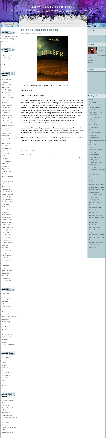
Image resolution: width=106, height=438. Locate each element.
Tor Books (5, 339)
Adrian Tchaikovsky (7, 255)
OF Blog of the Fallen (95, 160)
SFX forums (5, 422)
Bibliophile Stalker (94, 107)
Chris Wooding (6, 278)
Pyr (3, 324)
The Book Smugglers (95, 207)
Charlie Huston (6, 156)
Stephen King (5, 169)
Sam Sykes (5, 253)
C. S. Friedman (6, 138)
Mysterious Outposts (95, 157)
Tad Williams (5, 273)
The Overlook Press (7, 337)
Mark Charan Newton (8, 202)
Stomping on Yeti (94, 200)
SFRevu (4, 380)
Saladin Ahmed (6, 87)
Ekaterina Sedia (6, 235)
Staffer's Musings (94, 197)
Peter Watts (5, 263)
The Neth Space (93, 222)
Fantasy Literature (94, 130)
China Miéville (6, 189)
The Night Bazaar (94, 225)
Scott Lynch (5, 179)
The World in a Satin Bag (96, 242)
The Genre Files (93, 212)
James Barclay (6, 95)
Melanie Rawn (6, 217)
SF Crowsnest (6, 375)
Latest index (92, 37)
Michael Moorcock (7, 194)
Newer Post (24, 158)
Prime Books (5, 319)
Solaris (4, 329)
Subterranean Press (7, 332)
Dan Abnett (5, 82)
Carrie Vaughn (6, 260)
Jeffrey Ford (5, 135)
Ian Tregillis (5, 258)
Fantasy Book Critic (95, 125)
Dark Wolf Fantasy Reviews (97, 110)
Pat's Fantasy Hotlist (53, 7)
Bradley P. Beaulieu (7, 97)
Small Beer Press (6, 327)
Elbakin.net (5, 425)
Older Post (81, 158)
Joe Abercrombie (6, 79)
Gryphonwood (6, 383)
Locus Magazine (6, 357)
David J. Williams (7, 270)
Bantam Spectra (6, 299)
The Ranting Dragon (95, 227)
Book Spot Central (7, 415)
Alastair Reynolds (7, 219)
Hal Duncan (5, 120)
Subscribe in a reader (6, 65)
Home (53, 158)
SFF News (5, 368)
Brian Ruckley (6, 224)
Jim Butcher (5, 107)
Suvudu (4, 385)
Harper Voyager (6, 306)
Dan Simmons (6, 240)
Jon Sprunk (5, 247)
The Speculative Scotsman (96, 234)
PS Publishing (6, 322)
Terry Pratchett (6, 214)
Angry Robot (5, 293)
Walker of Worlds (94, 245)
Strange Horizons (7, 378)
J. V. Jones (5, 158)
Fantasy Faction (93, 127)
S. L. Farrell (5, 130)
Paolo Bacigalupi (6, 90)
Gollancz (4, 304)
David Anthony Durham (9, 123)
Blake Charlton (6, 112)
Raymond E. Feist (7, 133)
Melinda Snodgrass (7, 242)
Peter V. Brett (5, 100)
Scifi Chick (92, 179)
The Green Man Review (96, 215)
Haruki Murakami (7, 199)
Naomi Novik (5, 204)
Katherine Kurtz (6, 171)
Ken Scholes (5, 232)
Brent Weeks (5, 265)
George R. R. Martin (8, 181)
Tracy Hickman (6, 148)
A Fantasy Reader (94, 102)
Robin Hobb (5, 151)
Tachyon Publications (8, 334)
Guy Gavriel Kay (7, 161)
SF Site (4, 365)
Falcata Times (93, 122)
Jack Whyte (5, 275)
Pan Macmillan (6, 314)
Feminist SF (92, 135)
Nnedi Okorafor (6, 207)
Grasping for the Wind (95, 149)
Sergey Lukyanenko (7, 176)
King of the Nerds (94, 154)
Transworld (5, 342)
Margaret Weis (6, 268)
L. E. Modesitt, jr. (7, 191)
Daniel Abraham (6, 84)
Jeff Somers (5, 245)
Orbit (3, 311)
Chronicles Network (7, 373)
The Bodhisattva (94, 205)
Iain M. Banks (6, 92)
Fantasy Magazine (94, 132)
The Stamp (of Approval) (96, 237)
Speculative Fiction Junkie (96, 187)
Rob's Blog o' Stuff (94, 174)
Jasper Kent (5, 163)
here (67, 85)
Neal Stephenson (6, 250)
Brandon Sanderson (7, 227)
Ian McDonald (6, 186)
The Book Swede (94, 210)
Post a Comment (26, 155)
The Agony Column (95, 202)
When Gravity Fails (95, 247)
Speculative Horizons (95, 192)
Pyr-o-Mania (92, 167)
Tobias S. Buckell (7, 105)
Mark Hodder (5, 153)
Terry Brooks (5, 102)
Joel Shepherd (6, 237)
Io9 (2, 370)
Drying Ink (92, 120)
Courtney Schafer (7, 230)
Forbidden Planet (94, 137)
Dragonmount (6, 412)
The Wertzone (93, 240)
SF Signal (4, 360)
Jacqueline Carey (6, 110)
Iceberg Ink (92, 152)
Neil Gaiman (5, 141)
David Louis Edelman (8, 125)
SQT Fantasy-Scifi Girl (96, 194)
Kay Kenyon (5, 166)
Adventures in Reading (95, 105)
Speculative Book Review (96, 184)
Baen (3, 296)
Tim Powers (5, 212)
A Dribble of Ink (94, 100)
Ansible (4, 362)
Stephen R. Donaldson (8, 118)
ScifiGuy (91, 182)
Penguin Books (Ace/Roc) (9, 316)
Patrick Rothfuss (6, 222)
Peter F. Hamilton (7, 146)
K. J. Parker (5, 209)
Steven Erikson (6, 128)
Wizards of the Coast (8, 344)
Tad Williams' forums (8, 432)
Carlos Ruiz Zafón (7, 281)
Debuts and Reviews (95, 117)
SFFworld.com (6, 405)
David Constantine (7, 115)
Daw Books (5, 301)
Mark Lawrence (6, 174)
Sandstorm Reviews (95, 177)
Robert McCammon (7, 184)
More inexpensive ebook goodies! (39, 29)
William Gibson (6, 143)
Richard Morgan (6, 197)
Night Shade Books (7, 309)
